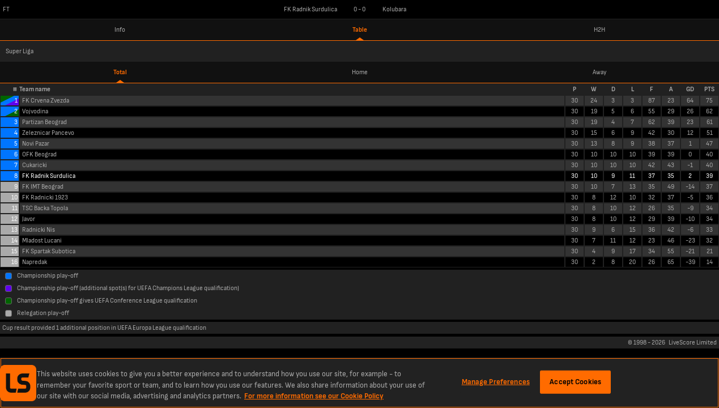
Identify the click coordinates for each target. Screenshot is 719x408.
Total (120, 72)
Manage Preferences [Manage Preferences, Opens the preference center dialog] (496, 381)
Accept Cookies (575, 381)
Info (119, 29)
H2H (599, 29)
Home (360, 72)
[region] (359, 383)
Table (359, 29)
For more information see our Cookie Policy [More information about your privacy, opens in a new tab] (314, 396)
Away (599, 72)
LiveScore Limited (693, 342)
